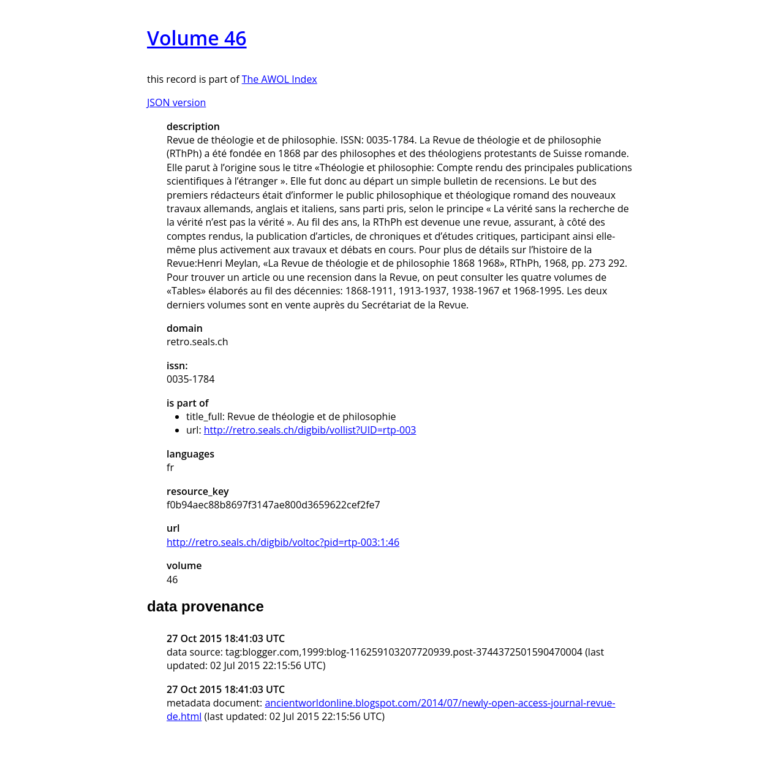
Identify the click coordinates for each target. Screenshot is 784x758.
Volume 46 (197, 38)
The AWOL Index (279, 79)
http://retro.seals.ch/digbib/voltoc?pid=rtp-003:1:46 (283, 542)
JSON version (176, 102)
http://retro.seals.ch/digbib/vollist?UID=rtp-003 (310, 430)
